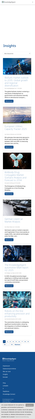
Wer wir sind (6, 371)
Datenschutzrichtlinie (9, 369)
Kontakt (5, 377)
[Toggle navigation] (32, 2)
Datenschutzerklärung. (22, 417)
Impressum (6, 366)
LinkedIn (5, 386)
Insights (5, 374)
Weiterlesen (9, 101)
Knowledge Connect (9, 394)
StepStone (6, 391)
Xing (4, 383)
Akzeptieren (29, 405)
